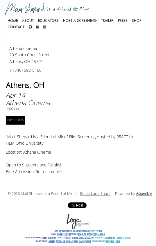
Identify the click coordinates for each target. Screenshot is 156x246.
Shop (136, 20)
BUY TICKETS (15, 120)
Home (13, 20)
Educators (48, 20)
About (28, 20)
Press (123, 20)
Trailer (107, 20)
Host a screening (80, 20)
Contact (16, 27)
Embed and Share (95, 193)
